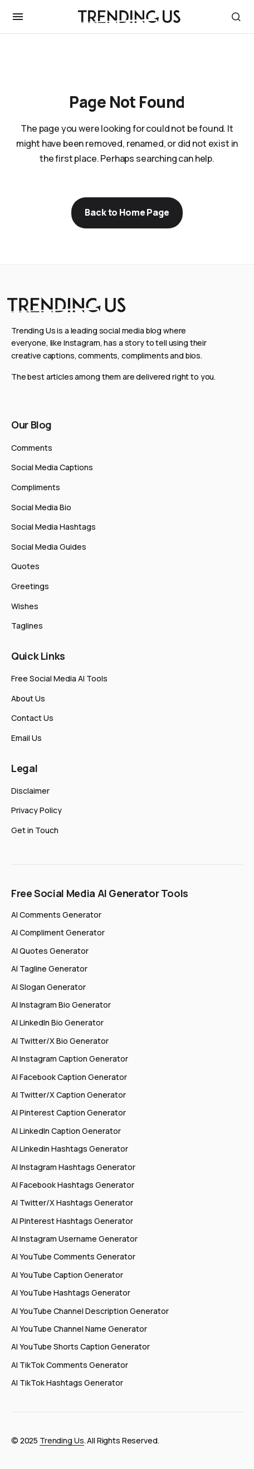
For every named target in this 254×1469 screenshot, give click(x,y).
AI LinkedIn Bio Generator (57, 1022)
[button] (18, 16)
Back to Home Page (127, 212)
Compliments (35, 487)
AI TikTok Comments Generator (69, 1365)
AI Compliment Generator (58, 932)
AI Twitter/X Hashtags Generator (72, 1202)
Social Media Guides (48, 546)
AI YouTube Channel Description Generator (90, 1311)
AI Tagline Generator (49, 968)
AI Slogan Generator (48, 987)
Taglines (27, 625)
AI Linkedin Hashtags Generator (69, 1148)
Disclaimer (30, 790)
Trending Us (62, 1440)
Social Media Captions (52, 467)
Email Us (26, 738)
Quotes (25, 566)
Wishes (24, 606)
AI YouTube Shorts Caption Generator (80, 1346)
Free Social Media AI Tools (59, 678)
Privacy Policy (36, 810)
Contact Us (32, 718)
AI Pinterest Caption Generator (68, 1112)
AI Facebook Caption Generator (69, 1077)
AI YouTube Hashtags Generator (70, 1292)
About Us (28, 698)
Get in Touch (34, 830)
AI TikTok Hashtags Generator (67, 1382)
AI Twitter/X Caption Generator (68, 1094)
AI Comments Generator (56, 914)
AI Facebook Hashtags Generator (72, 1184)
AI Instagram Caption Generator (69, 1058)
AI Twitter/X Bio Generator (60, 1040)
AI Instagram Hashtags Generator (73, 1167)
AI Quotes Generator (50, 950)
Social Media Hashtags (53, 526)
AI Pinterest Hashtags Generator (72, 1221)
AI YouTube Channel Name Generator (79, 1328)
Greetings (30, 586)
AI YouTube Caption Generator (67, 1274)
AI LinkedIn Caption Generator (66, 1131)
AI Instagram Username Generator (74, 1238)
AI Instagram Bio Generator (61, 1004)
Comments (31, 447)
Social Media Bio (41, 507)
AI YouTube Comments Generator (73, 1256)
